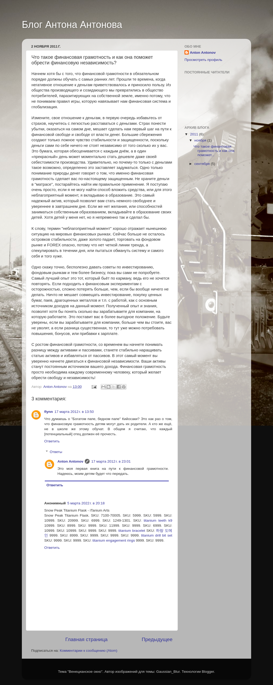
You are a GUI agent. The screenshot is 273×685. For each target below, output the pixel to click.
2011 (194, 134)
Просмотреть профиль (203, 60)
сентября (202, 164)
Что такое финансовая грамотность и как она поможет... (214, 150)
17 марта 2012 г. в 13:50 (74, 412)
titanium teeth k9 (158, 520)
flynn (48, 412)
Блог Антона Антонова (72, 24)
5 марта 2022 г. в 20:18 (86, 503)
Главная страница (86, 639)
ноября (200, 140)
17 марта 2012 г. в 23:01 (110, 461)
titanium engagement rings (114, 540)
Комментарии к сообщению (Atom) (88, 651)
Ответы (56, 452)
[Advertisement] (205, 256)
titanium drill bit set (156, 535)
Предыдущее (157, 639)
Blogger (208, 672)
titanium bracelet (131, 531)
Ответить (52, 441)
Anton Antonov (55, 387)
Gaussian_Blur (168, 672)
